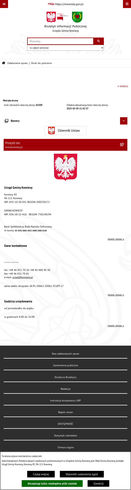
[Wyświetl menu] (127, 4)
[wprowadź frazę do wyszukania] (60, 41)
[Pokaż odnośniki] (4, 4)
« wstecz (122, 86)
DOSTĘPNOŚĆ (65, 423)
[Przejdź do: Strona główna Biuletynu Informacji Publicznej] (3, 63)
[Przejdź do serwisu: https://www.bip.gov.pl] (65, 4)
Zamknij (98, 483)
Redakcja (65, 388)
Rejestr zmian (65, 412)
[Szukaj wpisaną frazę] (99, 41)
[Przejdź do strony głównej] (65, 23)
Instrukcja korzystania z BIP (65, 400)
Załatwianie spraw (17, 63)
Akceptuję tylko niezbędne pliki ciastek (52, 483)
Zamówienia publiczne (65, 365)
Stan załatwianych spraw (65, 353)
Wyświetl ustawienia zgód (82, 474)
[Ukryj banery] (123, 121)
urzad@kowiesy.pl (22, 277)
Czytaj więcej (41, 474)
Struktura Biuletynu (65, 377)
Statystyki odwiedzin (65, 435)
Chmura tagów (65, 447)
